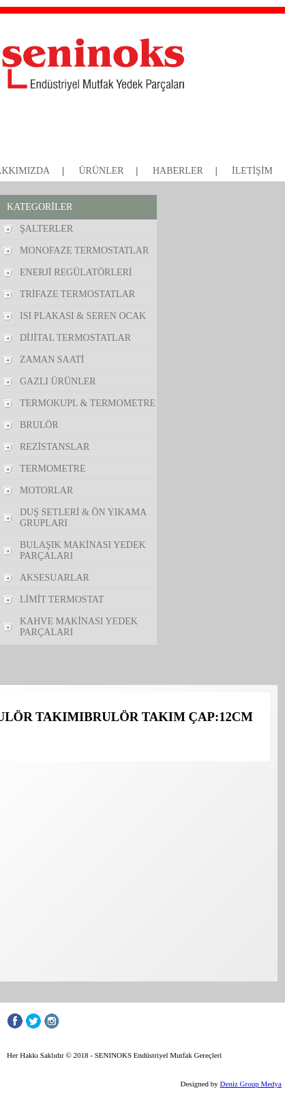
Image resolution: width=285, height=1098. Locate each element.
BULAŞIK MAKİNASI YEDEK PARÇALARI (83, 550)
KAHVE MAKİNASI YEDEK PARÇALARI (79, 626)
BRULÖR (39, 425)
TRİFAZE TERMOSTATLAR (77, 294)
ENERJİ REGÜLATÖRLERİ (76, 272)
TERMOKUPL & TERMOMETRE (87, 403)
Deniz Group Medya (251, 1084)
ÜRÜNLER (100, 171)
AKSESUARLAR (54, 578)
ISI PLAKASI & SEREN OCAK (83, 316)
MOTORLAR (46, 490)
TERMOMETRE (52, 468)
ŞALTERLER (46, 229)
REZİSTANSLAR (54, 447)
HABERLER (178, 171)
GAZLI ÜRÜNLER (58, 381)
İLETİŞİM (252, 171)
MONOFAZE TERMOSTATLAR (84, 250)
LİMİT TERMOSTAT (62, 599)
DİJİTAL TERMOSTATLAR (75, 338)
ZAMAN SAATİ (52, 359)
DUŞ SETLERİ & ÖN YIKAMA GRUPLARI (83, 517)
